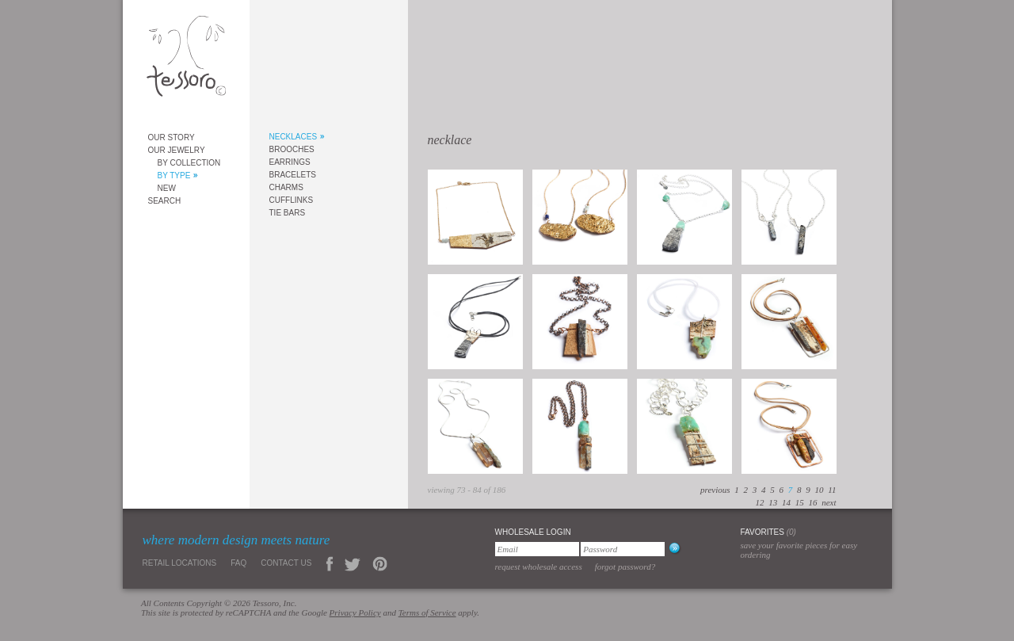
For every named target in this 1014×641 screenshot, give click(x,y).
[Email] (537, 549)
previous (715, 489)
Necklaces (293, 136)
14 (786, 502)
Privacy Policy (355, 612)
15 (799, 502)
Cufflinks (291, 200)
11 (832, 489)
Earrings (290, 162)
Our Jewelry (176, 150)
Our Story (171, 137)
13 (772, 502)
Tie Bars (287, 212)
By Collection (189, 162)
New (167, 188)
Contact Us (286, 563)
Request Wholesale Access (538, 566)
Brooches (291, 149)
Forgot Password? (625, 566)
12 (759, 502)
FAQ (238, 563)
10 (819, 489)
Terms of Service (427, 612)
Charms (286, 187)
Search (164, 200)
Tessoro (186, 60)
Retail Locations (180, 563)
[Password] (623, 549)
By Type (174, 175)
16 (812, 502)
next (828, 502)
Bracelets (292, 174)
